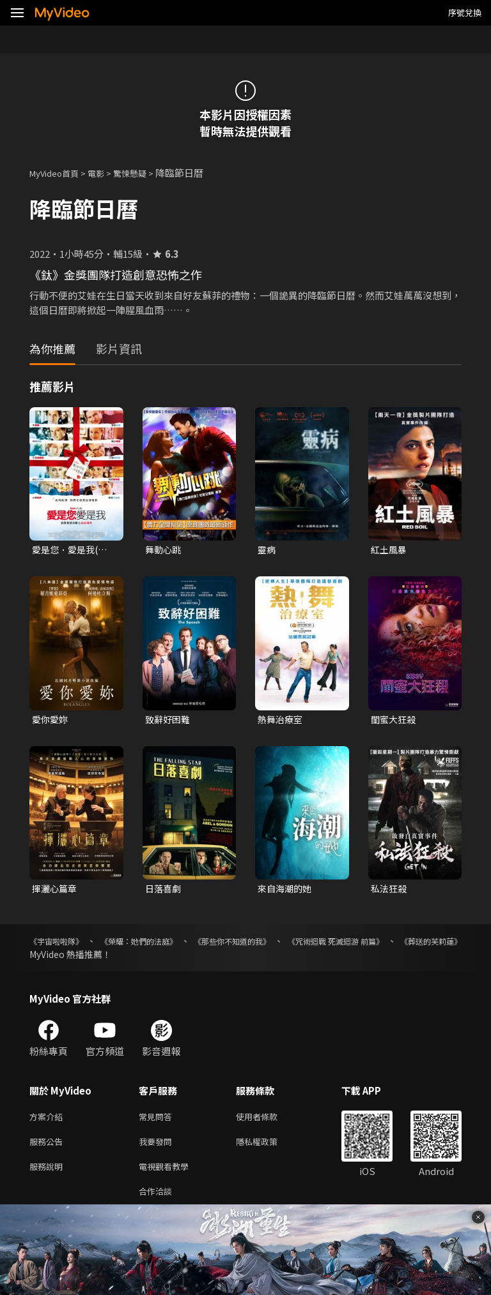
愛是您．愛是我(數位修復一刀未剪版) (72, 550)
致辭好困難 (169, 721)
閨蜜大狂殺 (395, 721)
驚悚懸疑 (144, 172)
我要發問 (158, 1148)
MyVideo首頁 (58, 172)
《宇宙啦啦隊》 (60, 944)
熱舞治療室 (282, 721)
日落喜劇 (164, 891)
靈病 (267, 550)
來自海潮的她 (286, 891)
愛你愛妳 (51, 721)
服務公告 (48, 1148)
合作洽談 (158, 1201)
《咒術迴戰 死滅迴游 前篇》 (390, 944)
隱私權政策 (268, 1148)
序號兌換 (464, 12)
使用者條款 (268, 1121)
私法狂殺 (390, 891)
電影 (106, 172)
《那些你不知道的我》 (269, 944)
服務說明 (48, 1174)
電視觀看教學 (167, 1174)
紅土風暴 (390, 550)
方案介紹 (48, 1121)
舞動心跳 (164, 550)
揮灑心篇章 (56, 891)
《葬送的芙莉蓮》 (65, 958)
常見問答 (158, 1121)
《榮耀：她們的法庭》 (158, 944)
